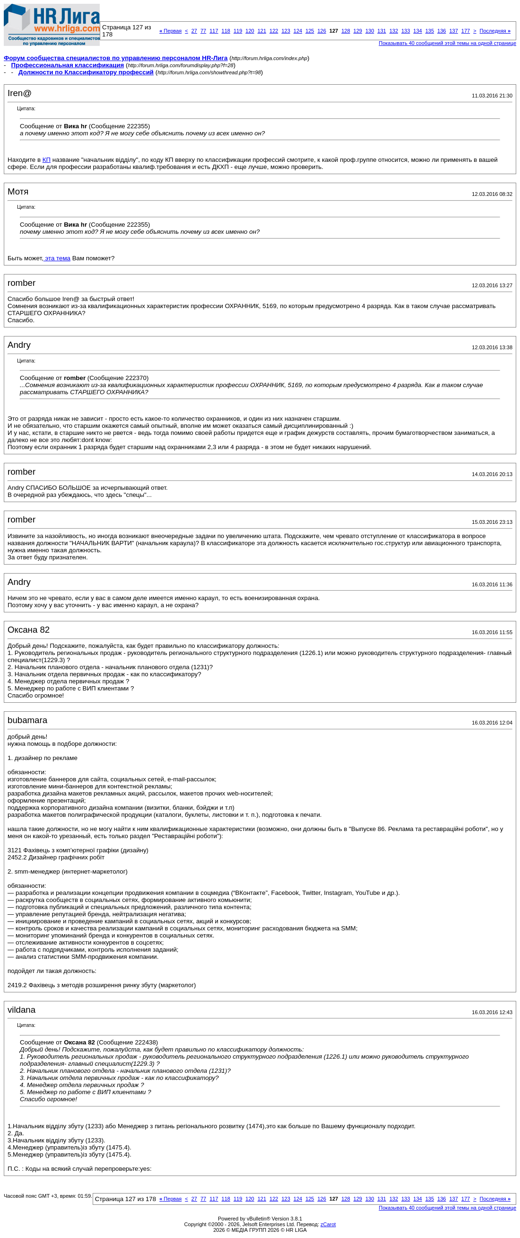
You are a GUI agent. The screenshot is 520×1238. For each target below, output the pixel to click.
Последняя (495, 31)
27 (194, 31)
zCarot (328, 1224)
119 (238, 31)
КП (47, 159)
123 (285, 31)
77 (203, 31)
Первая (170, 31)
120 (249, 31)
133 (405, 31)
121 (262, 31)
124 (298, 31)
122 (273, 31)
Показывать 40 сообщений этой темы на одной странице (447, 43)
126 (321, 31)
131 (381, 31)
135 (429, 31)
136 (441, 31)
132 (394, 31)
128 (345, 31)
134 (417, 31)
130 (369, 31)
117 (213, 31)
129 (358, 31)
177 (465, 31)
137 (453, 31)
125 (309, 31)
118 (226, 31)
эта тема (56, 258)
